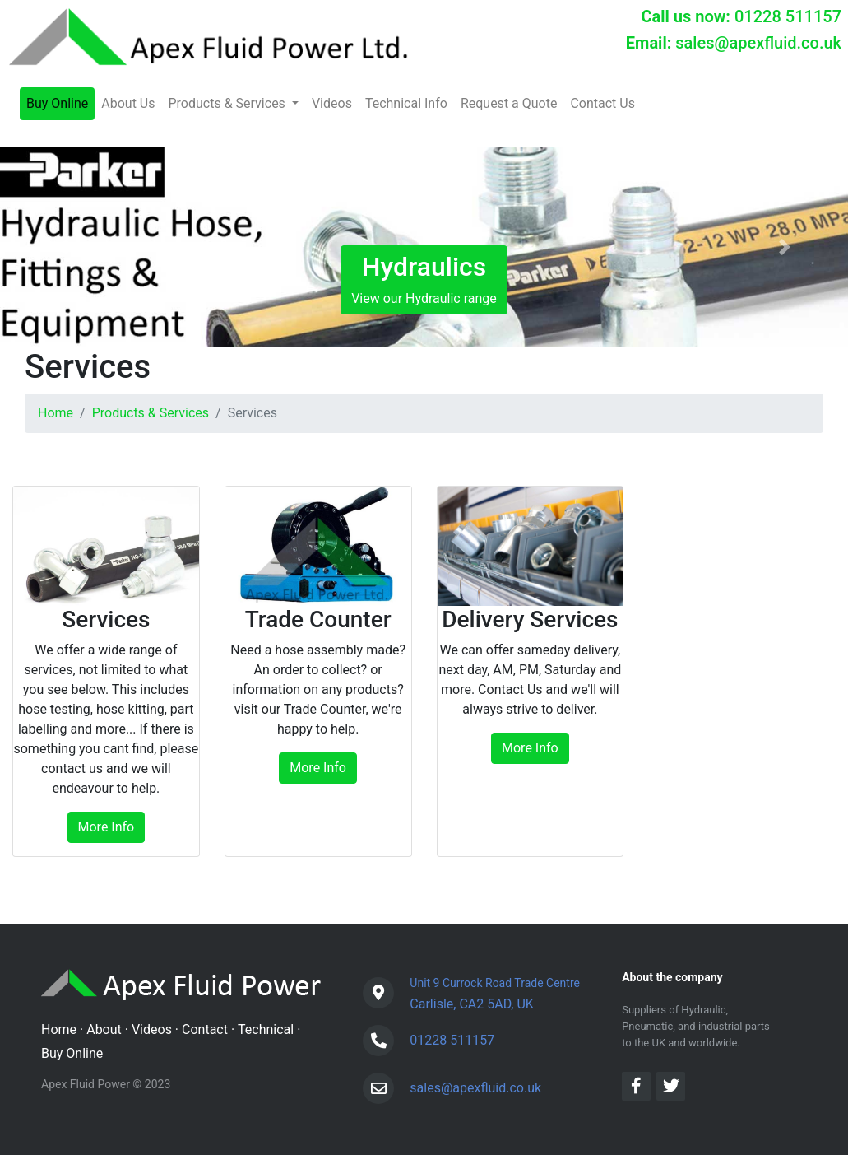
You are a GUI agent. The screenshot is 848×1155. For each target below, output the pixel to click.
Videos (332, 103)
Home (55, 413)
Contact (205, 1029)
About (104, 1029)
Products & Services (150, 413)
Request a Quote (509, 103)
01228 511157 (787, 16)
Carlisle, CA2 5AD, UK (495, 991)
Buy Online (57, 103)
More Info (106, 827)
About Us (128, 103)
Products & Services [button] (228, 103)
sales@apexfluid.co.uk (758, 43)
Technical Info (406, 103)
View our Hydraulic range (424, 278)
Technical (266, 1029)
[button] (63, 247)
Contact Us (602, 103)
